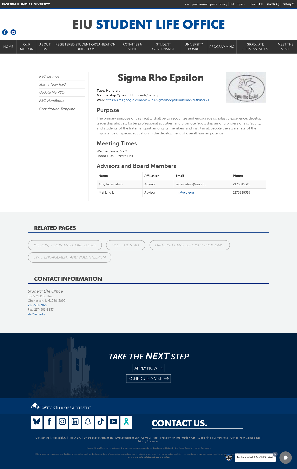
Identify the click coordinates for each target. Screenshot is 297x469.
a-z (187, 4)
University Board (194, 46)
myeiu (241, 4)
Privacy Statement (148, 441)
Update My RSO (52, 92)
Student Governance (163, 46)
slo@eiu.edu (36, 314)
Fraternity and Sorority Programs (189, 245)
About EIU (75, 437)
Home (8, 47)
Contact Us (42, 437)
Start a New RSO (52, 84)
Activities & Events (132, 46)
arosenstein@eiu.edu (191, 184)
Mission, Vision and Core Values (64, 245)
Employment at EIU (127, 437)
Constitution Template (57, 109)
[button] (285, 457)
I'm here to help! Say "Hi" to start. (255, 457)
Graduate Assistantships (255, 46)
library (223, 4)
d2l (232, 4)
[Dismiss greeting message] (275, 454)
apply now (148, 368)
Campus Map (149, 437)
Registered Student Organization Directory (85, 46)
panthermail (199, 4)
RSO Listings (49, 76)
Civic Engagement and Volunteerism (69, 257)
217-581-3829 (37, 305)
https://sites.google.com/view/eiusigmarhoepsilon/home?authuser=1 (157, 100)
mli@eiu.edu (185, 192)
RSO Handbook (51, 100)
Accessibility (59, 437)
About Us (45, 46)
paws (213, 4)
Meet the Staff (285, 46)
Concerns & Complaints (245, 437)
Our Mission (26, 46)
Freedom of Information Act (177, 437)
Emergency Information (98, 437)
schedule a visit (148, 378)
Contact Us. (179, 423)
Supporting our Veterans (212, 437)
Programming (221, 47)
